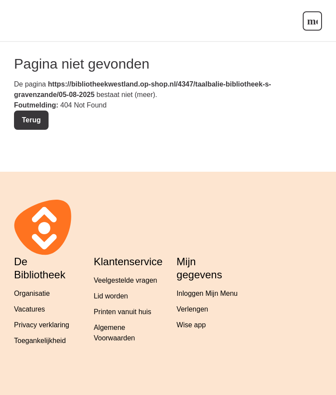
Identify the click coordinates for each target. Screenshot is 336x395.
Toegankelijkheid (40, 340)
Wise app (191, 325)
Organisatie (32, 293)
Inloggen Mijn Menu (207, 293)
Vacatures (29, 309)
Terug (31, 120)
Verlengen (192, 309)
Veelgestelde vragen (125, 280)
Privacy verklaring (41, 325)
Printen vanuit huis (122, 311)
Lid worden (111, 296)
